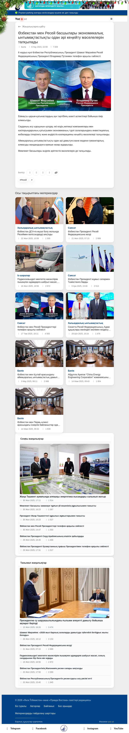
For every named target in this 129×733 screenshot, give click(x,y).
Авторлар (35, 706)
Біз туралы (21, 706)
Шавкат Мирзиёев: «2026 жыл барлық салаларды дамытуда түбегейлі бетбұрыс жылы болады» (64, 633)
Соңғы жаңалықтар (32, 438)
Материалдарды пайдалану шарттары (35, 713)
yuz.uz (111, 722)
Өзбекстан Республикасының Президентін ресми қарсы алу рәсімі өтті (56, 678)
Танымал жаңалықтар (33, 562)
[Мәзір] (111, 19)
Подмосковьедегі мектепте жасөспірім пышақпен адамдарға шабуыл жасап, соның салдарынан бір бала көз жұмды (62, 656)
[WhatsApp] (49, 172)
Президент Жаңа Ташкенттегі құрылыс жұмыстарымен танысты (52, 516)
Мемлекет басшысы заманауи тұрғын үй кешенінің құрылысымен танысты (58, 506)
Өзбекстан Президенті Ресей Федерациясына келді (46, 645)
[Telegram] (29, 172)
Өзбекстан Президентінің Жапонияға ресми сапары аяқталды (51, 668)
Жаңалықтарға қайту (31, 26)
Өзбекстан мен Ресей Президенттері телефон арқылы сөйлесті (52, 526)
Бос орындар (65, 706)
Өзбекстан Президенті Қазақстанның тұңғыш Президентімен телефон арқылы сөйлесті (64, 546)
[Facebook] (36, 172)
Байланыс (49, 706)
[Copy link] (55, 172)
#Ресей (23, 180)
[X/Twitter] (42, 172)
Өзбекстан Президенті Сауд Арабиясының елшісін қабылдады (52, 536)
